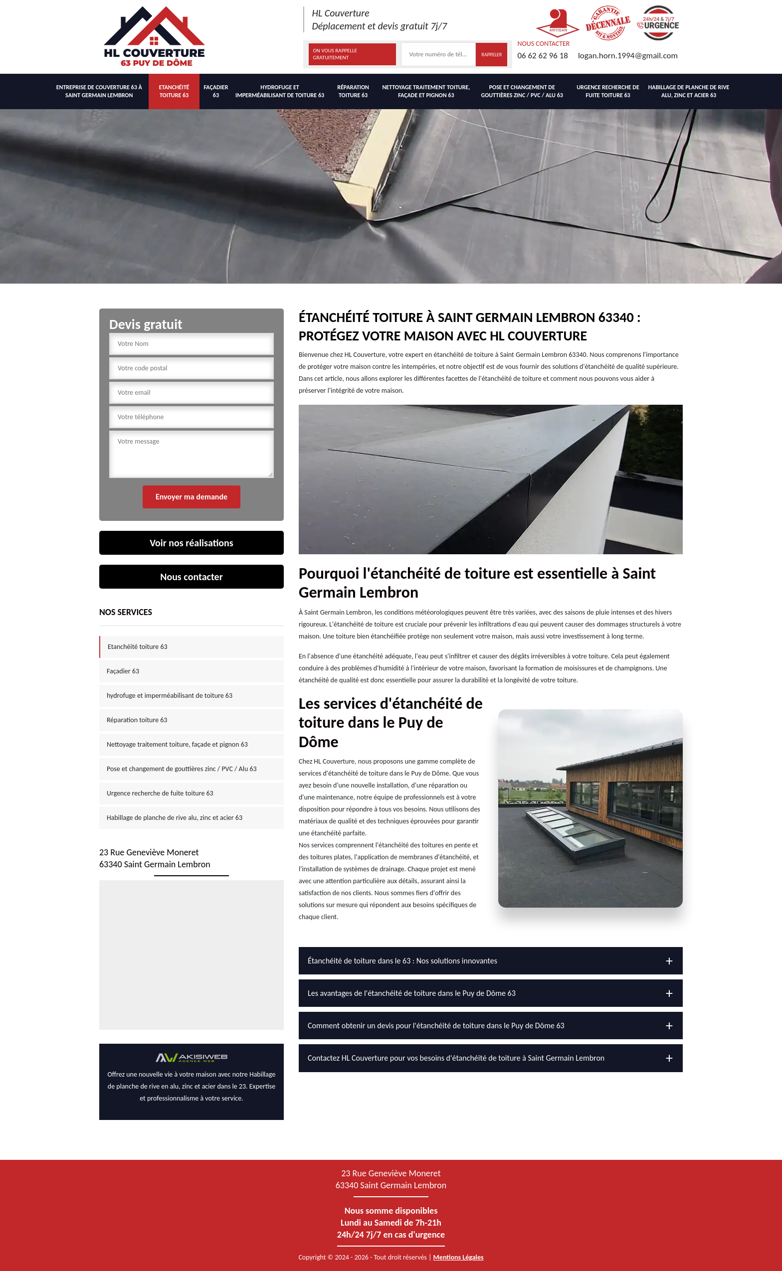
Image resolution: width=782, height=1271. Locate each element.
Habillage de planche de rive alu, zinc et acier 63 (689, 91)
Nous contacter (191, 577)
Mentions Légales (458, 1257)
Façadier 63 (215, 91)
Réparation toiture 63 (353, 91)
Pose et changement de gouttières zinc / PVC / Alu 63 (522, 91)
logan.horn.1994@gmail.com (628, 55)
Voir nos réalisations (191, 543)
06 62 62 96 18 (542, 55)
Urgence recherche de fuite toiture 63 (608, 91)
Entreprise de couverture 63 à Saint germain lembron (99, 91)
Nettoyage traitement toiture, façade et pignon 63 (426, 91)
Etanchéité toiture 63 (174, 91)
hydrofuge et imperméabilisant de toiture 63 (279, 91)
